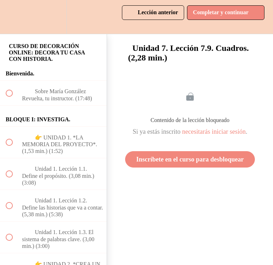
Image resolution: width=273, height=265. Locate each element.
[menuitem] (53, 17)
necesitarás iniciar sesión (214, 131)
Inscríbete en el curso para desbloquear (189, 159)
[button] (13, 17)
